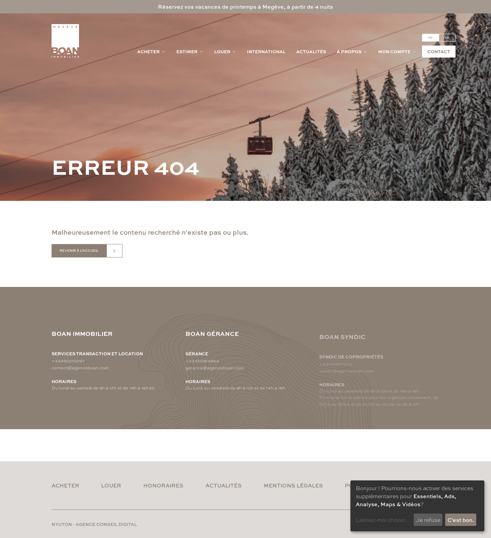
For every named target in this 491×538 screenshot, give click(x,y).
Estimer (189, 51)
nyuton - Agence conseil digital (94, 524)
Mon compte (397, 51)
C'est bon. (460, 520)
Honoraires (163, 485)
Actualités (311, 51)
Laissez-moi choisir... (382, 520)
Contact (438, 51)
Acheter (151, 51)
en (447, 37)
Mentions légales (293, 485)
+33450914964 (202, 362)
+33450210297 (68, 360)
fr (430, 37)
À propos (352, 51)
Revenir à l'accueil (79, 250)
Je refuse (428, 520)
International (266, 51)
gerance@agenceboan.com (214, 369)
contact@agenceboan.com (80, 367)
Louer (225, 51)
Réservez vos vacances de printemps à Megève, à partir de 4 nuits (245, 6)
